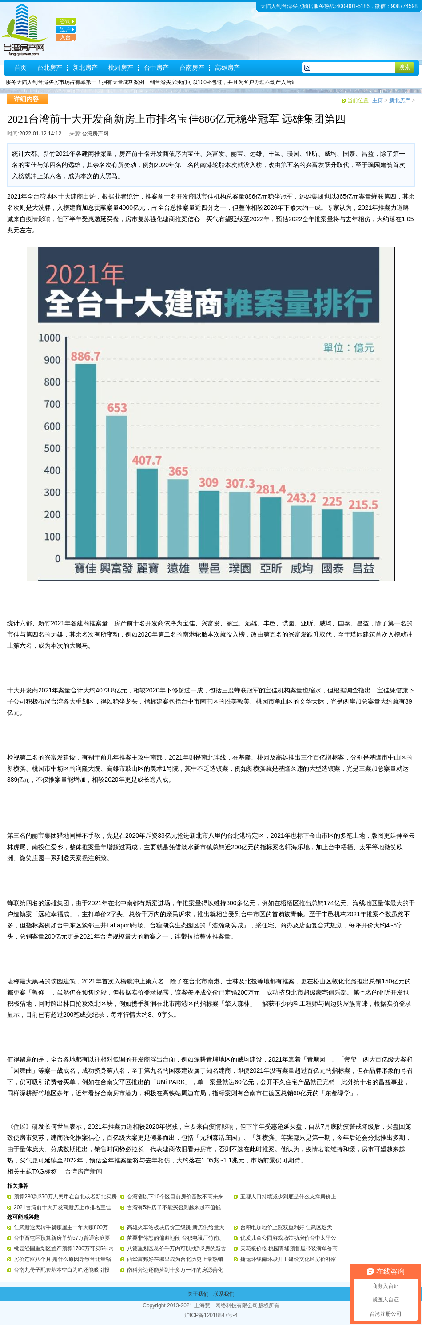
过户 (65, 29)
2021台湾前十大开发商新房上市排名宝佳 (62, 1207)
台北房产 (49, 67)
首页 (20, 67)
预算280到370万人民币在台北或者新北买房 (65, 1197)
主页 (377, 100)
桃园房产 (120, 67)
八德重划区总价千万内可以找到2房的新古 (176, 1248)
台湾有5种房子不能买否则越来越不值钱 (174, 1207)
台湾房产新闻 (83, 1171)
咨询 (65, 21)
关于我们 (198, 1294)
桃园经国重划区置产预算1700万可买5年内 (64, 1248)
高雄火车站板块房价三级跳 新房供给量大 (175, 1227)
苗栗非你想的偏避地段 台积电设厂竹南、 (175, 1238)
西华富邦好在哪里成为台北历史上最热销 (175, 1259)
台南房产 (191, 67)
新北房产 (85, 67)
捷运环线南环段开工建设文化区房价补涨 (288, 1259)
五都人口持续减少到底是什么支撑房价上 (288, 1197)
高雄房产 (227, 67)
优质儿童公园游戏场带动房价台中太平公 (288, 1238)
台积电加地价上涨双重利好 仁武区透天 (286, 1227)
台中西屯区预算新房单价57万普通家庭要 (62, 1238)
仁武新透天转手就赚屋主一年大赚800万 (61, 1227)
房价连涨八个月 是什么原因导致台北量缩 (62, 1259)
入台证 (63, 41)
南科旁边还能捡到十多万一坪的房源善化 (175, 1270)
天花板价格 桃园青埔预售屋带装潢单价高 (289, 1248)
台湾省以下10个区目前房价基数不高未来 (175, 1197)
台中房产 (156, 67)
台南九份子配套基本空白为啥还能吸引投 (62, 1270)
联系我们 (224, 1294)
